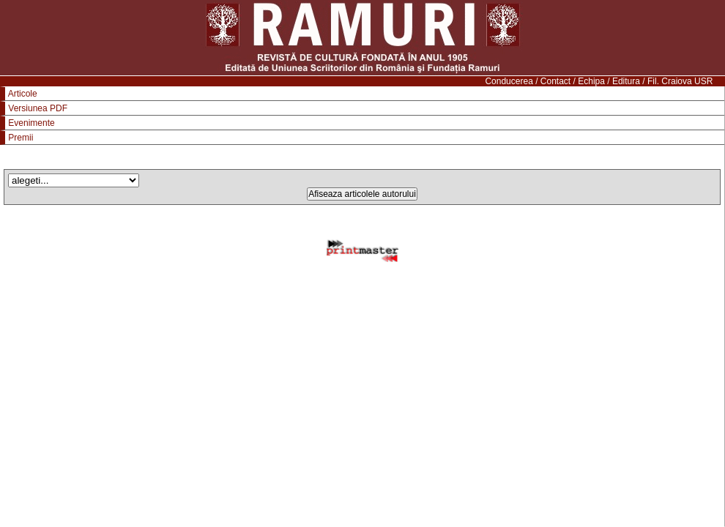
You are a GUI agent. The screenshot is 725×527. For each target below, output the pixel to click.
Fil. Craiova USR (680, 81)
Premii (20, 137)
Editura (626, 81)
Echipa (591, 81)
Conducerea (508, 81)
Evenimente (31, 123)
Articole (22, 94)
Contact (555, 81)
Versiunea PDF (37, 108)
